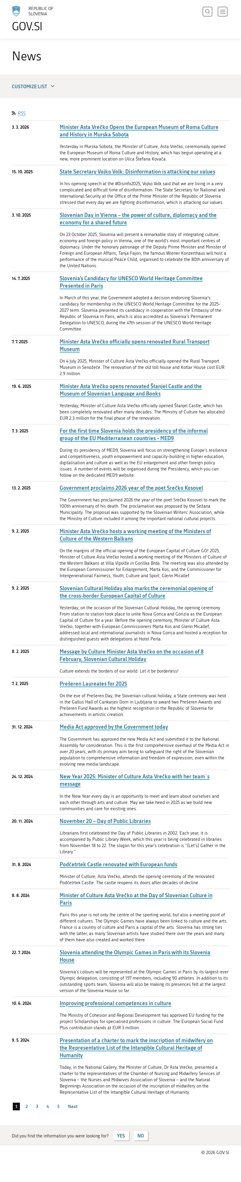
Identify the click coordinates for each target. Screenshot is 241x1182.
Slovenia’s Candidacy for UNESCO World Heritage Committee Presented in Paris (131, 282)
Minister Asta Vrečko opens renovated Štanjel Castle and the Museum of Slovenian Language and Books (131, 390)
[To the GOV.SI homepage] (41, 19)
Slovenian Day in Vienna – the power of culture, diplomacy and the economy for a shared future (138, 218)
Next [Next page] (72, 1106)
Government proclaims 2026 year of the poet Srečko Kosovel (131, 488)
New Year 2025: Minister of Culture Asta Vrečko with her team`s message (135, 780)
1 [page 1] (16, 1106)
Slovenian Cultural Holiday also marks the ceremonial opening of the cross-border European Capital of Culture (136, 592)
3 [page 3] (37, 1106)
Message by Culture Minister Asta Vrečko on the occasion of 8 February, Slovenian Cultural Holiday (132, 655)
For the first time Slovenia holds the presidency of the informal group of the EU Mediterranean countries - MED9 (134, 434)
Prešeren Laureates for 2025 (93, 683)
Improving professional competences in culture (115, 1003)
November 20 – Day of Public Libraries (105, 821)
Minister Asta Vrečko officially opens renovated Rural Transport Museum (135, 345)
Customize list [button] (34, 86)
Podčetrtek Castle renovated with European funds (118, 864)
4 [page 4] (48, 1106)
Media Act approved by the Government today (114, 727)
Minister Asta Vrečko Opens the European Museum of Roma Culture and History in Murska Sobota (139, 130)
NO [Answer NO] (140, 1135)
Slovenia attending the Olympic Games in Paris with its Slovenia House (135, 956)
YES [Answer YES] (121, 1135)
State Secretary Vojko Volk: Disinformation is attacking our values (137, 171)
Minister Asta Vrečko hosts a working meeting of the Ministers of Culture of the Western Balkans (135, 535)
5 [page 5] (58, 1106)
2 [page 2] (27, 1106)
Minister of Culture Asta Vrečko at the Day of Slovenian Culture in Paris (136, 899)
